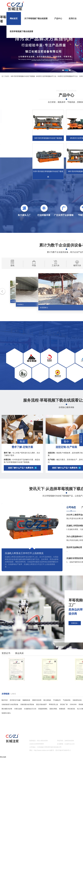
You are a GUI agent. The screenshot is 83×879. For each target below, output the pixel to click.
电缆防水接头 (6, 713)
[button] (63, 70)
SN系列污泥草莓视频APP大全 (68, 76)
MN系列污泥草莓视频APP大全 (46, 76)
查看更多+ (74, 675)
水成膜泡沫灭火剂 (30, 709)
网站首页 (14, 15)
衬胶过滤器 (18, 709)
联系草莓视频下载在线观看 (21, 28)
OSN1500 (73, 704)
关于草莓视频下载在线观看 (36, 15)
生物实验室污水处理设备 (10, 704)
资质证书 (6, 657)
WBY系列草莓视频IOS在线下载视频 (23, 76)
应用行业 (73, 15)
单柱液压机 (71, 709)
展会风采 (19, 657)
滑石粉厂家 (64, 704)
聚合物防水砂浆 (7, 709)
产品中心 (58, 15)
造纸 (12, 271)
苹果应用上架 (53, 704)
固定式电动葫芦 (41, 704)
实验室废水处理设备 (27, 704)
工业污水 (55, 271)
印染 (34, 271)
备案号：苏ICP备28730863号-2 (60, 750)
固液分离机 (53, 709)
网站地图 (3, 757)
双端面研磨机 (42, 709)
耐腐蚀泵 (62, 709)
